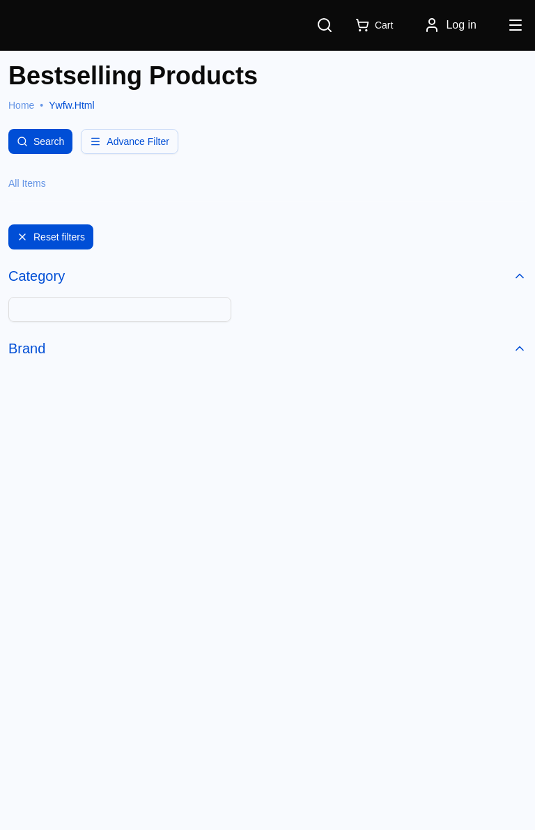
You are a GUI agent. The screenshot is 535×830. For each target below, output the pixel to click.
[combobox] (120, 309)
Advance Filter (129, 141)
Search (40, 141)
